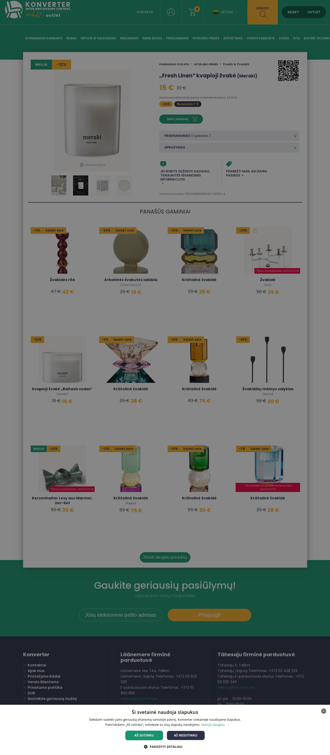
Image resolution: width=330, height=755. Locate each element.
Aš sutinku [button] (143, 735)
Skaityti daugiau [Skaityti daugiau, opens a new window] (213, 725)
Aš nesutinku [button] (186, 735)
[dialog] (165, 377)
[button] (165, 746)
